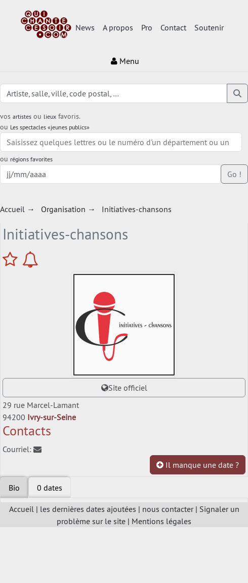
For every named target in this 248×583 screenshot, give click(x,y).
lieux (50, 116)
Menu (125, 61)
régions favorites (31, 159)
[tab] (49, 487)
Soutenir (209, 27)
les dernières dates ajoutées (88, 509)
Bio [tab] (14, 488)
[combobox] (121, 142)
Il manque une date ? (197, 465)
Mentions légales (161, 521)
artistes (22, 116)
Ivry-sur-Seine (51, 417)
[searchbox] (121, 142)
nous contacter (167, 509)
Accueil (21, 509)
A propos (118, 27)
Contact (173, 27)
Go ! (234, 174)
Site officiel (124, 388)
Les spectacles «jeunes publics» (50, 127)
